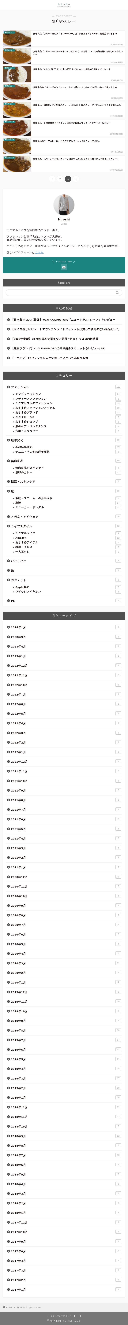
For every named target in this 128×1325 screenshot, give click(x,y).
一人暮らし (68, 552)
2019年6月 (66, 1049)
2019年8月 (66, 1030)
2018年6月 (66, 1164)
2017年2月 (66, 1280)
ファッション (66, 387)
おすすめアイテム (68, 542)
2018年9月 (66, 1136)
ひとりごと (66, 561)
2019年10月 (66, 1011)
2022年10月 (66, 685)
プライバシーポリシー (61, 1316)
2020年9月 (66, 905)
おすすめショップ (68, 422)
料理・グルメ (68, 547)
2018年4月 (66, 1184)
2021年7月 (66, 809)
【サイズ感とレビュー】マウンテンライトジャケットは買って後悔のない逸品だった (65, 329)
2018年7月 (66, 1155)
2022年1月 (66, 752)
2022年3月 (66, 733)
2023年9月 (66, 637)
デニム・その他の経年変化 (68, 452)
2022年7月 (66, 694)
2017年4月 (66, 1260)
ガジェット (66, 580)
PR (66, 600)
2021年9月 (66, 790)
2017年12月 (66, 1222)
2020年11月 (66, 886)
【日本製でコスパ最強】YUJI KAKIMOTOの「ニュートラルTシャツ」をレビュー (63, 319)
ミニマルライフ (68, 533)
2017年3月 (66, 1270)
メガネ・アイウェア (66, 516)
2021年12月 (66, 761)
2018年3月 (66, 1193)
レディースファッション (68, 399)
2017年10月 (66, 1232)
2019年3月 (66, 1078)
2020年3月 (66, 963)
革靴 (68, 503)
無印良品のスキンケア (68, 468)
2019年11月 (66, 1001)
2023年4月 (66, 646)
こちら (39, 252)
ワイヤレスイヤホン (68, 592)
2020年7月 (66, 924)
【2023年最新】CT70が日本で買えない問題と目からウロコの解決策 (55, 339)
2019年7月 (66, 1040)
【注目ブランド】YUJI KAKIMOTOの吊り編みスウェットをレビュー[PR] (58, 348)
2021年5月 (66, 829)
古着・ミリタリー (68, 431)
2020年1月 (66, 982)
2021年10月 (66, 781)
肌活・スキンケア (66, 481)
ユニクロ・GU (68, 417)
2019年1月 (66, 1097)
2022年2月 (66, 742)
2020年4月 (66, 953)
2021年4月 (66, 838)
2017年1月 (66, 1289)
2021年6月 (66, 819)
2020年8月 (66, 915)
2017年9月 (66, 1241)
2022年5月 (66, 713)
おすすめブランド (68, 413)
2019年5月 (66, 1059)
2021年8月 (66, 800)
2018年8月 (66, 1145)
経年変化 (66, 440)
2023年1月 (66, 656)
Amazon (68, 538)
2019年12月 (66, 992)
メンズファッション (68, 394)
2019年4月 (66, 1068)
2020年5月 (66, 944)
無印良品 (66, 461)
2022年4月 (66, 723)
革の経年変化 (68, 447)
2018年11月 (66, 1116)
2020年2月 (66, 972)
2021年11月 (66, 771)
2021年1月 (66, 867)
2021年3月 (66, 848)
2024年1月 (66, 627)
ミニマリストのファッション (68, 403)
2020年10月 (66, 896)
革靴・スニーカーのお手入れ (68, 498)
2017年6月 (66, 1251)
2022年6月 (66, 704)
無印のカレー (68, 472)
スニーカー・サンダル (68, 507)
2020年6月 (66, 934)
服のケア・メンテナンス (68, 426)
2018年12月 (66, 1107)
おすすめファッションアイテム (68, 408)
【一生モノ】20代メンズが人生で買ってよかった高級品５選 (49, 358)
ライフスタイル (66, 526)
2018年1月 (66, 1212)
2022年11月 (66, 675)
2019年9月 (66, 1020)
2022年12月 (66, 665)
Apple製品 (68, 587)
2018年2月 (66, 1203)
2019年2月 (66, 1088)
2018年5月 (66, 1174)
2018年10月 (66, 1126)
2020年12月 (66, 877)
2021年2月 (66, 857)
